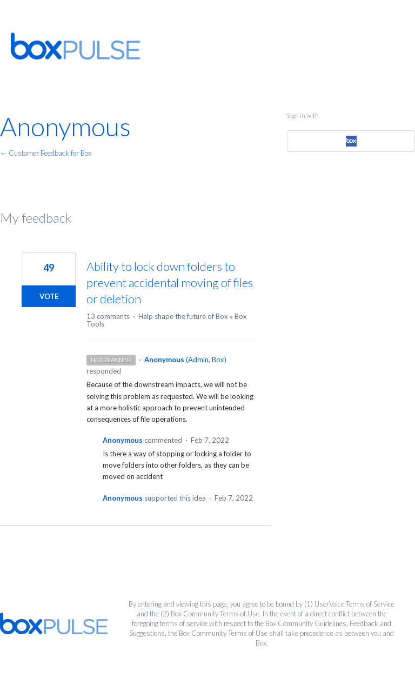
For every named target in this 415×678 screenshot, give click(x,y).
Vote (48, 296)
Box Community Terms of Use (215, 613)
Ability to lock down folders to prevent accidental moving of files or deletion (169, 282)
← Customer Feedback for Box (45, 153)
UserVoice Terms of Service (354, 604)
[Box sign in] (350, 141)
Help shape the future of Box (183, 316)
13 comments (108, 316)
